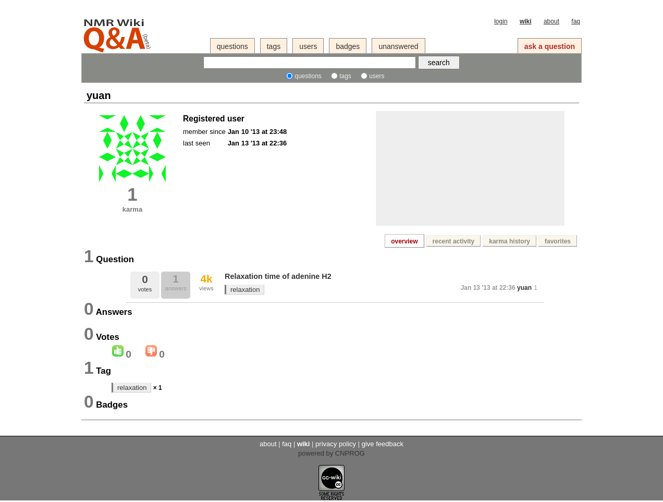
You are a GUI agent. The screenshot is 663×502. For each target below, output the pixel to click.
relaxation (245, 289)
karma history (509, 241)
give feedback (382, 444)
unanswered (398, 46)
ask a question (549, 46)
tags (273, 46)
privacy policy (335, 444)
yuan (524, 287)
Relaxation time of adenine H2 (278, 276)
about (551, 21)
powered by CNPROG (331, 453)
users (308, 46)
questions (232, 46)
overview (404, 241)
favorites (558, 241)
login (500, 21)
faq (575, 21)
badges (348, 46)
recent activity (454, 241)
